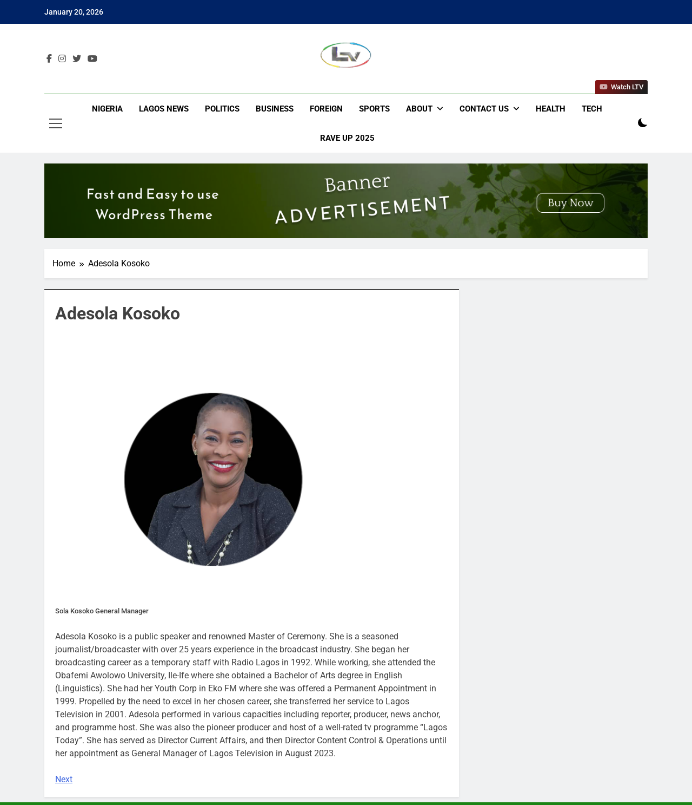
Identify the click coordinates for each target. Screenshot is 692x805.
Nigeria (107, 109)
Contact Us (484, 109)
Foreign (326, 109)
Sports (374, 109)
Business (275, 109)
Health (550, 109)
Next (63, 779)
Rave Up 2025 (347, 138)
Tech (592, 109)
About (419, 109)
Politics (222, 109)
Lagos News (164, 109)
